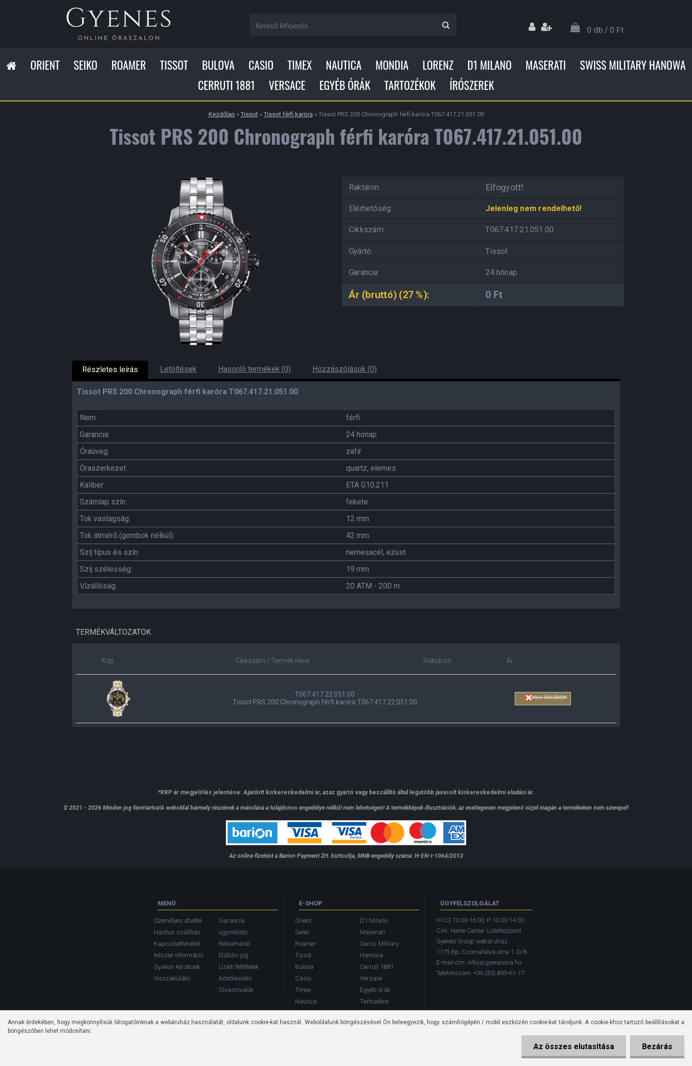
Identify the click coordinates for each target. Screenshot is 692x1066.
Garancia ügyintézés (233, 926)
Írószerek (472, 85)
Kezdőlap (222, 114)
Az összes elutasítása (573, 1046)
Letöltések (178, 369)
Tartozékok (410, 85)
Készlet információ (178, 955)
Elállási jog (233, 955)
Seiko (85, 65)
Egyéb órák (344, 85)
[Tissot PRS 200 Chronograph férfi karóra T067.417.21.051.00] (199, 173)
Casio (260, 65)
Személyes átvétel (178, 920)
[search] (445, 25)
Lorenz (437, 65)
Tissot (174, 65)
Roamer (128, 65)
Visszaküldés (172, 978)
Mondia (391, 65)
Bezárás (657, 1046)
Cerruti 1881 (226, 85)
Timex (299, 65)
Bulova (218, 65)
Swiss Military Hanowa (633, 65)
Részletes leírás (110, 369)
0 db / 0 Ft (605, 30)
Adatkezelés (235, 978)
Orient (45, 65)
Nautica (343, 65)
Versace (287, 85)
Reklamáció (234, 943)
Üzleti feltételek (239, 966)
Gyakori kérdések (177, 966)
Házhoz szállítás (177, 932)
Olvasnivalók (236, 989)
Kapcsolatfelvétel (177, 943)
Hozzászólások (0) (344, 369)
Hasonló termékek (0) (254, 369)
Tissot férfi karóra (288, 114)
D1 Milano (490, 65)
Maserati (546, 65)
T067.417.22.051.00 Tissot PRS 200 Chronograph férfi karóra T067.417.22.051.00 (325, 698)
